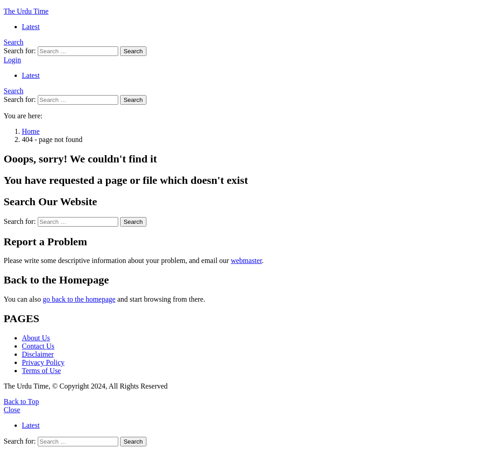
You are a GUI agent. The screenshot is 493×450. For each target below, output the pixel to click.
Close (12, 410)
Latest (31, 26)
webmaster (246, 260)
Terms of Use (41, 370)
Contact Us (38, 346)
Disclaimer (38, 354)
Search (133, 51)
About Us (36, 338)
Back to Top (21, 401)
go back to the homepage (79, 299)
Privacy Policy (43, 362)
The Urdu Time (26, 11)
